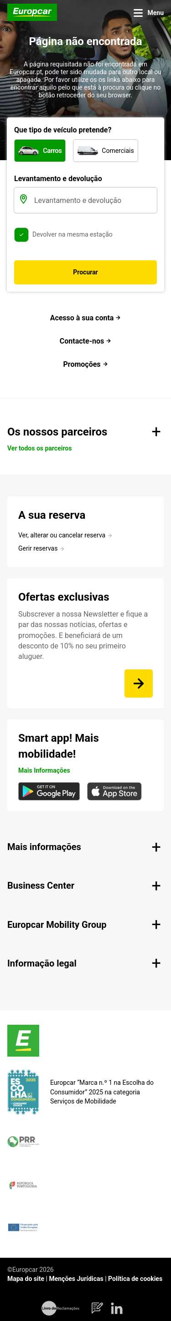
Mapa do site (25, 1278)
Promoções (85, 364)
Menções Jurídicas (76, 1278)
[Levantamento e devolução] (94, 200)
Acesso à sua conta (85, 318)
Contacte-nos (85, 341)
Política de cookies (135, 1278)
